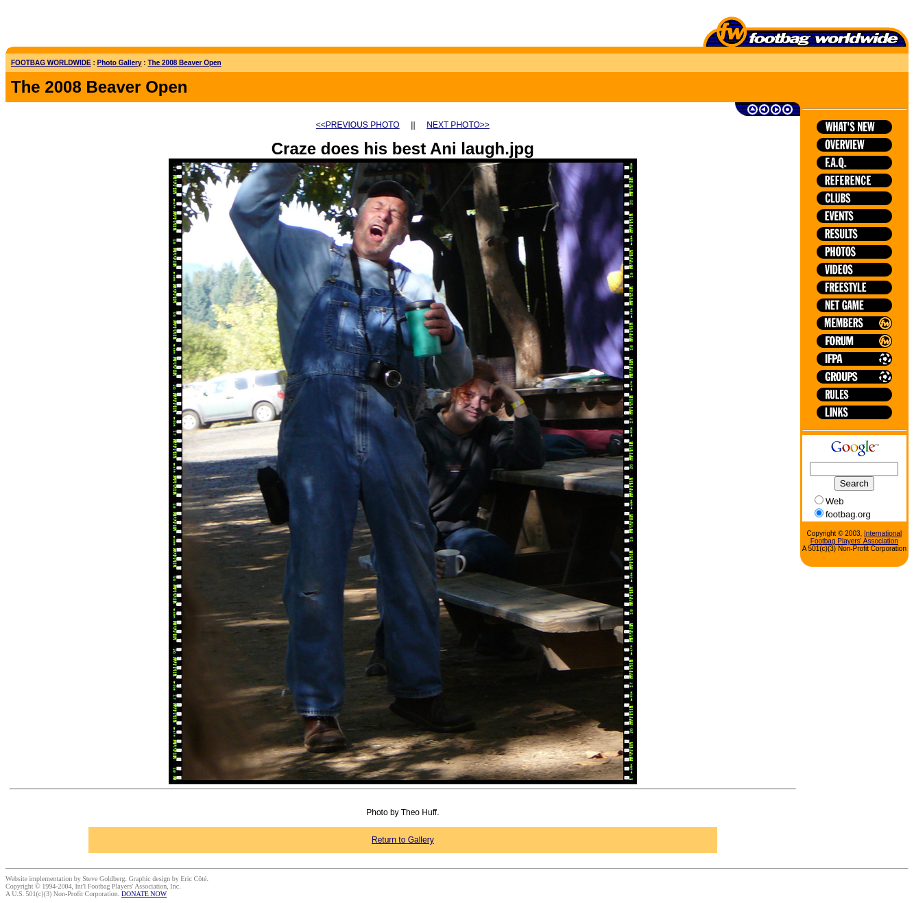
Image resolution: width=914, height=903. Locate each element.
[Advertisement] (85, 26)
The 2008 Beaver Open (184, 63)
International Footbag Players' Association (856, 537)
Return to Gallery (403, 840)
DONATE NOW (144, 894)
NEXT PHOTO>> (458, 125)
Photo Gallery (119, 63)
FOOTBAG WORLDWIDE (51, 63)
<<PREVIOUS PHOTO (358, 125)
